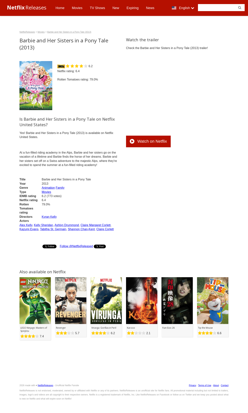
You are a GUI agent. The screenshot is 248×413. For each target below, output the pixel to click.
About (216, 385)
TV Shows (97, 8)
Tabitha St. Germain (53, 229)
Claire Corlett (105, 229)
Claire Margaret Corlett (96, 225)
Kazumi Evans (28, 229)
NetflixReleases (27, 32)
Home (60, 8)
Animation (48, 187)
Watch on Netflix (148, 141)
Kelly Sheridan (43, 225)
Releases (26, 7)
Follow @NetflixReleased (76, 246)
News (150, 8)
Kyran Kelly (49, 216)
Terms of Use (204, 385)
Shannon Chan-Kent (81, 229)
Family (60, 187)
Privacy (192, 385)
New (116, 8)
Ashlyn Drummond (66, 225)
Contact (225, 385)
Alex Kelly (25, 225)
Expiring (133, 8)
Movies (77, 8)
